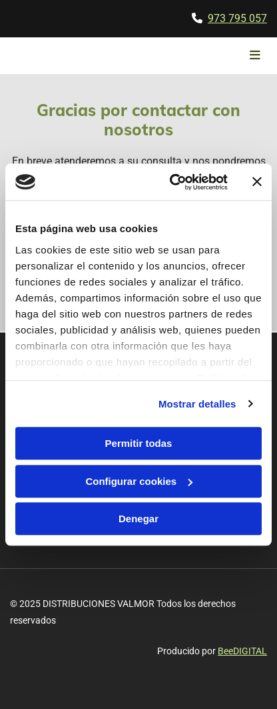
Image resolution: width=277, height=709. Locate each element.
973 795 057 (237, 18)
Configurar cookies (138, 481)
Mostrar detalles (197, 404)
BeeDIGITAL (242, 651)
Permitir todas (138, 443)
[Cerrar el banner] (257, 182)
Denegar (138, 518)
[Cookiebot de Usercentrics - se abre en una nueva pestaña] (172, 182)
